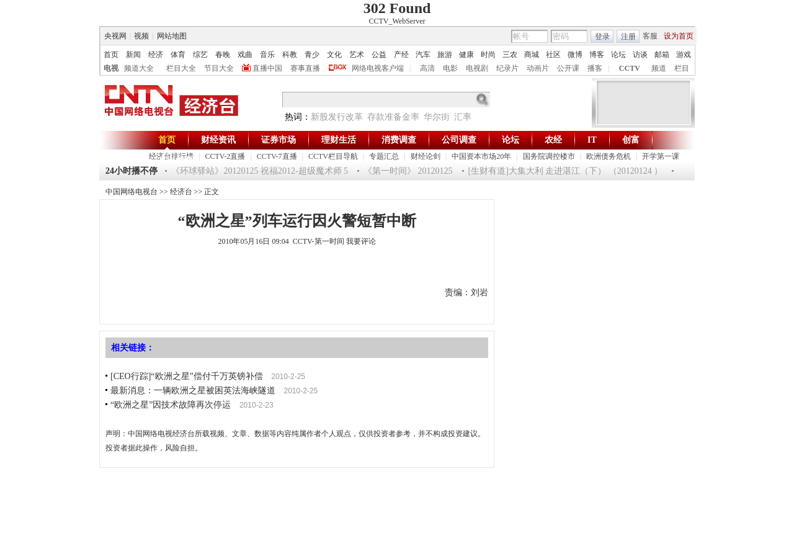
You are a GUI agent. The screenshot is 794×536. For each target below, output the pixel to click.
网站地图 (172, 36)
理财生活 (338, 140)
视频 (141, 36)
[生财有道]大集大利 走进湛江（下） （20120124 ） (565, 171)
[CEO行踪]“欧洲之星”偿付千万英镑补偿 (186, 376)
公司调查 (459, 140)
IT (592, 140)
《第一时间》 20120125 (408, 171)
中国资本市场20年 (481, 156)
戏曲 (245, 54)
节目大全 (219, 68)
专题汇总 (384, 156)
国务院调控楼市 (549, 156)
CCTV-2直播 (225, 156)
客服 (650, 36)
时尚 (488, 54)
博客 (596, 54)
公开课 (568, 68)
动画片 (538, 68)
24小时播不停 (131, 171)
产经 (401, 54)
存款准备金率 (393, 117)
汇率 (462, 117)
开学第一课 (660, 156)
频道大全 (139, 68)
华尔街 (437, 117)
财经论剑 (425, 156)
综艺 (200, 54)
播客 (594, 68)
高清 (427, 68)
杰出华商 (175, 160)
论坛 (618, 54)
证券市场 (278, 140)
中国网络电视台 (131, 191)
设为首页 (679, 36)
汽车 (423, 54)
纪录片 (507, 68)
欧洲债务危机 (608, 156)
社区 (553, 54)
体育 (178, 54)
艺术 (356, 54)
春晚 (222, 54)
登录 (602, 36)
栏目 (681, 68)
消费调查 (398, 140)
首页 (111, 54)
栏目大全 (181, 68)
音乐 (267, 54)
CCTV (629, 68)
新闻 (133, 54)
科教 (289, 54)
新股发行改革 (337, 117)
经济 (155, 54)
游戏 (683, 54)
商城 (531, 54)
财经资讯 (218, 140)
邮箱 (661, 54)
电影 (450, 68)
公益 (379, 54)
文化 (334, 54)
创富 (631, 140)
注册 (628, 36)
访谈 (640, 54)
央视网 (115, 36)
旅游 (444, 54)
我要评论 (361, 241)
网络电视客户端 (378, 68)
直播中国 (267, 68)
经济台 (181, 191)
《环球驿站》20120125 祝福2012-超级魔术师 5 (259, 171)
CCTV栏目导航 (333, 156)
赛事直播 (305, 68)
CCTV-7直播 (277, 156)
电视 (111, 68)
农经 (553, 140)
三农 (509, 54)
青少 (312, 54)
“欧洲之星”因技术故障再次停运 (170, 404)
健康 (466, 54)
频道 (658, 68)
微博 (575, 54)
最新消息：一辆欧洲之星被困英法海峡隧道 (192, 390)
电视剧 (477, 68)
